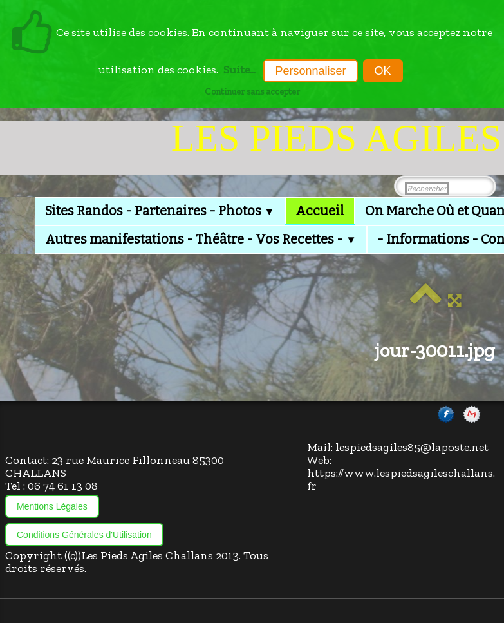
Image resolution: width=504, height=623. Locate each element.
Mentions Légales (52, 506)
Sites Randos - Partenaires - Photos (160, 210)
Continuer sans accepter (252, 91)
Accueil (319, 210)
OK (383, 70)
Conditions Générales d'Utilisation (84, 535)
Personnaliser (310, 70)
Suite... (239, 69)
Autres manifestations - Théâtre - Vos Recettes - (201, 239)
